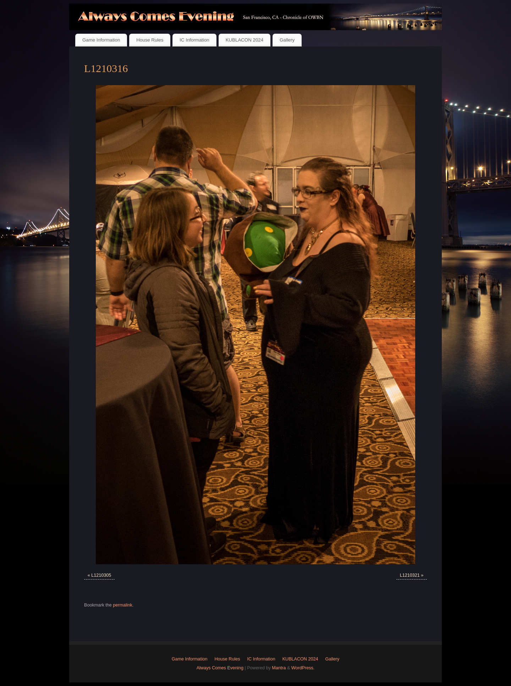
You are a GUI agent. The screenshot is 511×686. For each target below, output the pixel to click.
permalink (122, 605)
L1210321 (410, 575)
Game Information (101, 40)
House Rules (149, 40)
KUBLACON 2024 (244, 40)
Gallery (287, 40)
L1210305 (101, 575)
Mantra (279, 667)
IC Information (194, 40)
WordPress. (303, 667)
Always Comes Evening (220, 667)
